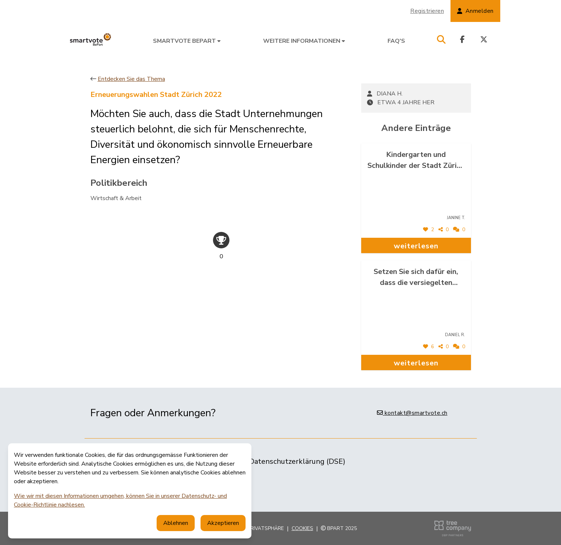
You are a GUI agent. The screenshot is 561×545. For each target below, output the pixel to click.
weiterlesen (416, 246)
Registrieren (427, 11)
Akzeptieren (223, 523)
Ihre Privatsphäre (259, 528)
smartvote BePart (187, 41)
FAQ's (396, 41)
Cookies (302, 528)
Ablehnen (175, 523)
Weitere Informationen (304, 41)
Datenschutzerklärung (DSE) (297, 461)
